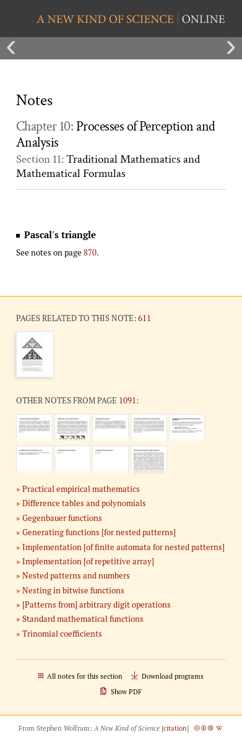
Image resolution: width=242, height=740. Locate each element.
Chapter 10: (115, 135)
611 (144, 318)
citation (175, 728)
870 (90, 252)
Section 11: (108, 166)
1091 (127, 400)
